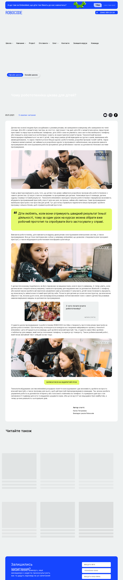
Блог (55, 43)
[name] (96, 564)
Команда (95, 43)
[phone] (96, 570)
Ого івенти (43, 43)
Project (32, 43)
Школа (9, 43)
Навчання (20, 43)
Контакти (65, 43)
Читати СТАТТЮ (90, 317)
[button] (61, 382)
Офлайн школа (15, 75)
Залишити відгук (80, 43)
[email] (96, 576)
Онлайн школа (31, 75)
